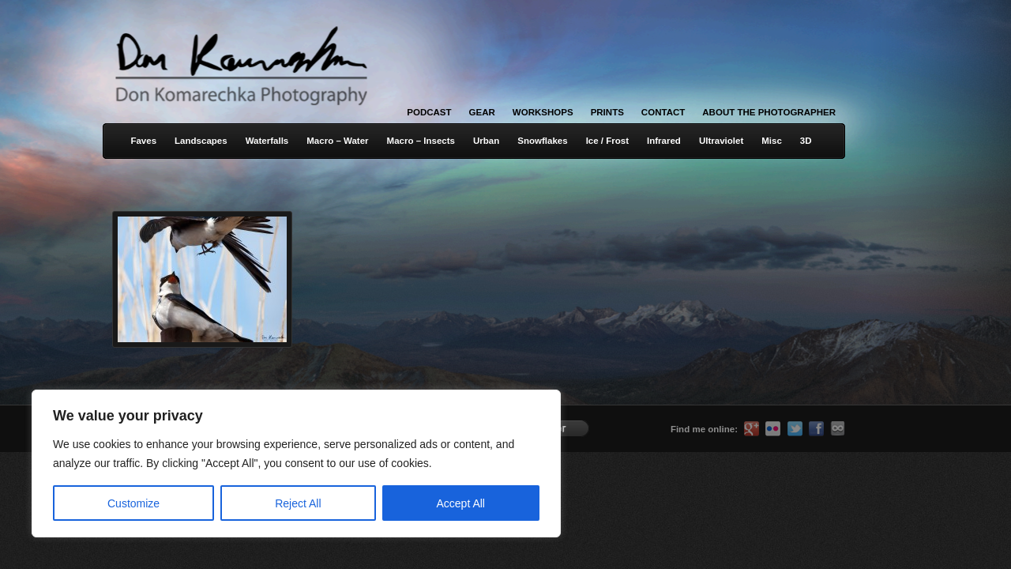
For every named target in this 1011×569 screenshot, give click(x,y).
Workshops (543, 112)
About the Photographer (769, 112)
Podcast (429, 112)
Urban (486, 140)
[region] (205, 463)
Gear (482, 112)
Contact (663, 112)
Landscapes (201, 140)
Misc (771, 140)
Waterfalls (267, 140)
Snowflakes (542, 140)
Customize (133, 503)
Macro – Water (337, 140)
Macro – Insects (421, 140)
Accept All (461, 503)
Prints (607, 112)
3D (806, 140)
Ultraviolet (721, 140)
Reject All (298, 503)
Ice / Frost (607, 140)
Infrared (664, 140)
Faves (143, 140)
